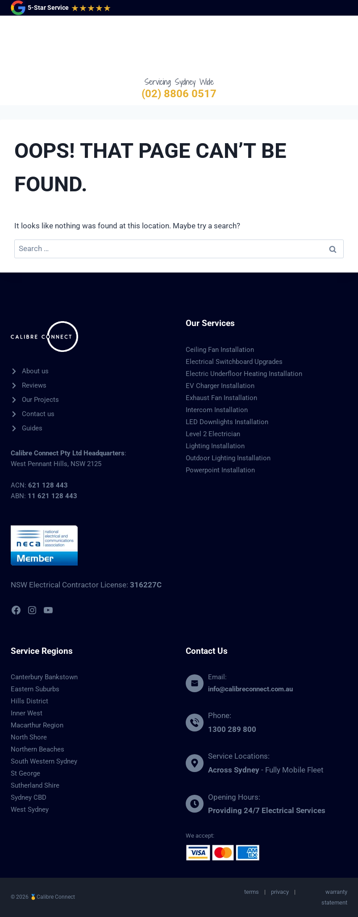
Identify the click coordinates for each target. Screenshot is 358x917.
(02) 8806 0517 (179, 93)
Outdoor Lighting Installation (228, 458)
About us (35, 371)
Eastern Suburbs (35, 689)
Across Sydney (233, 769)
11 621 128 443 (52, 496)
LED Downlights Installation (227, 422)
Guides (32, 428)
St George (25, 773)
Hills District (29, 701)
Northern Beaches (37, 749)
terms (251, 891)
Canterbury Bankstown (44, 677)
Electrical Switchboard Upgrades (234, 362)
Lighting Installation (215, 446)
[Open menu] (338, 45)
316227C (146, 584)
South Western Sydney (44, 761)
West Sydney (30, 809)
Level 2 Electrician (213, 434)
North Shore (29, 737)
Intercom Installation (217, 410)
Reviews (34, 385)
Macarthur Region (37, 725)
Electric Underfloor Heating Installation (244, 374)
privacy (280, 891)
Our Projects (40, 400)
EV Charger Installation (220, 386)
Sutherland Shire (35, 785)
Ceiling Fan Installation (220, 350)
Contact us (38, 414)
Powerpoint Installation (220, 470)
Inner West (26, 713)
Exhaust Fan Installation (221, 398)
